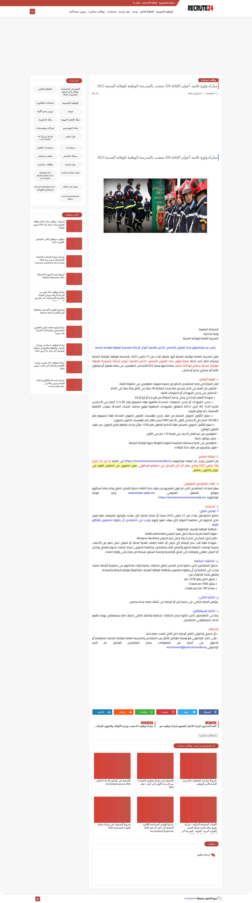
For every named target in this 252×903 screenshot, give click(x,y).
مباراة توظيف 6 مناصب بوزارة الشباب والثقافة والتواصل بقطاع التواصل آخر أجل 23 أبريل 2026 (49, 348)
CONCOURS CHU (70, 173)
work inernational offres (70, 197)
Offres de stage (70, 186)
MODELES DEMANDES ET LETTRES (45, 176)
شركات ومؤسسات (45, 128)
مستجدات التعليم (45, 147)
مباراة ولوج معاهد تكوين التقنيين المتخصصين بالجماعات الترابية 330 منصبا (49, 330)
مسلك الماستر (70, 156)
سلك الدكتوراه (45, 119)
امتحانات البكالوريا (45, 103)
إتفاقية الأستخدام (149, 3)
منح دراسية (124, 11)
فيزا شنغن (70, 136)
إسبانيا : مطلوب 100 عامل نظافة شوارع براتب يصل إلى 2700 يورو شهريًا (49, 224)
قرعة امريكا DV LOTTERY (45, 138)
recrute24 (189, 898)
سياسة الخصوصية (166, 3)
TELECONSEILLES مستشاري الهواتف (44, 188)
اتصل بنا (136, 3)
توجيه (135, 11)
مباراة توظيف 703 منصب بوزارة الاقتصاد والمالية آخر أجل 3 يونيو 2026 (49, 365)
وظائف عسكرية (96, 11)
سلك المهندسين (70, 128)
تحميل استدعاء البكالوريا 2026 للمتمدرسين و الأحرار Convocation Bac (50, 383)
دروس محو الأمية (77, 11)
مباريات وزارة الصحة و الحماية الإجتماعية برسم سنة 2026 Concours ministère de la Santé (49, 260)
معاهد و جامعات (45, 156)
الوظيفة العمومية (164, 11)
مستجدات (112, 11)
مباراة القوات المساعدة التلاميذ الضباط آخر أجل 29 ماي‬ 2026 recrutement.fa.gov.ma (158, 827)
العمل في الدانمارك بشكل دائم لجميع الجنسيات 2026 (70, 92)
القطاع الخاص (147, 11)
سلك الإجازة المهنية (70, 119)
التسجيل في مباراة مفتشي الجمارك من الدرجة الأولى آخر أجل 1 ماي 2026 (156, 784)
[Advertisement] (126, 47)
